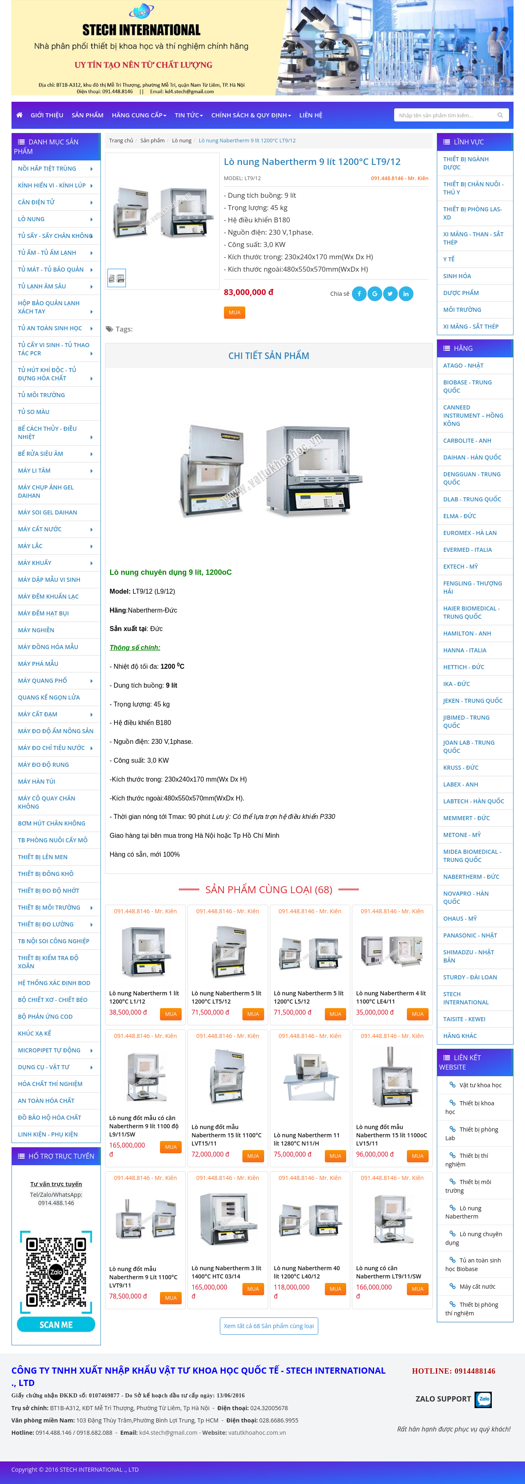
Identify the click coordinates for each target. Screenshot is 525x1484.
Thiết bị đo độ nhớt (49, 890)
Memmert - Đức (466, 818)
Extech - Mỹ (460, 566)
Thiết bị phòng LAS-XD (472, 213)
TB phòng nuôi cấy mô (53, 840)
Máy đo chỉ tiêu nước (56, 748)
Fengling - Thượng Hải (472, 587)
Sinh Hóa (457, 276)
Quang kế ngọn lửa (49, 697)
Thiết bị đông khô (46, 874)
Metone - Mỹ (462, 835)
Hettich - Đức (463, 667)
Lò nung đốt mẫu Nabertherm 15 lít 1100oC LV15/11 (391, 1135)
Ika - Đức (456, 684)
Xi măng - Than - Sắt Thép (473, 238)
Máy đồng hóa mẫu (48, 647)
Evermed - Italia (467, 549)
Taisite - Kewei (464, 1019)
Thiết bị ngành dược (466, 163)
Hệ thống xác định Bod (54, 983)
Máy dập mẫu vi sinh (49, 579)
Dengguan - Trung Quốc (472, 478)
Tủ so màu (34, 412)
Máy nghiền (36, 630)
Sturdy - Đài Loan (470, 977)
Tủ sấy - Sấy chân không (56, 236)
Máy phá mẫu (38, 664)
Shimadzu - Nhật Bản (468, 956)
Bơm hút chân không (51, 823)
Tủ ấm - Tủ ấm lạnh (56, 252)
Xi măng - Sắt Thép (471, 326)
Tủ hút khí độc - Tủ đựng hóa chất (56, 374)
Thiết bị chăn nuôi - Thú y (473, 188)
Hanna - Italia (464, 650)
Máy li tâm (56, 470)
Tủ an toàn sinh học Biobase (473, 1264)
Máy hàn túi (36, 781)
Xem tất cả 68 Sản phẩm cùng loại (269, 1326)
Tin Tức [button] (189, 115)
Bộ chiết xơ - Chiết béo (53, 1000)
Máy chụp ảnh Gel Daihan (46, 491)
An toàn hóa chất (46, 1100)
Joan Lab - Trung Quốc (469, 747)
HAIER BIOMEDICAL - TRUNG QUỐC (471, 612)
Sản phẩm (88, 115)
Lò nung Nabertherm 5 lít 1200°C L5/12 (309, 997)
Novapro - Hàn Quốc (466, 897)
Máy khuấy (56, 563)
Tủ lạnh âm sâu (56, 286)
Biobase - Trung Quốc (467, 386)
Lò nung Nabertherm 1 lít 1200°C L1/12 (144, 997)
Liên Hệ (310, 115)
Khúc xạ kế (34, 1033)
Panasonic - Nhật (470, 935)
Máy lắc (56, 546)
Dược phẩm (461, 293)
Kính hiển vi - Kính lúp (56, 185)
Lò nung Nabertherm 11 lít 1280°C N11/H (307, 1139)
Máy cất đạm (56, 714)
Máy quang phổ (56, 680)
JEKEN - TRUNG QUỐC (473, 700)
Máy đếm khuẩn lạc (48, 596)
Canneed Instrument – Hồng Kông (473, 415)
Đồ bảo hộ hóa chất (49, 1117)
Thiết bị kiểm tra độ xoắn (48, 962)
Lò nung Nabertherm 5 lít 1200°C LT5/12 (226, 997)
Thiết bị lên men (43, 857)
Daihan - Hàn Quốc (472, 457)
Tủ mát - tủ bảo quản (56, 269)
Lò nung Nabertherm (463, 1212)
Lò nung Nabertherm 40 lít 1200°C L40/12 (307, 1272)
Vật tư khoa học (481, 1085)
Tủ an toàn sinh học (56, 328)
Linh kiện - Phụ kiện (48, 1134)
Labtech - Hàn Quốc (473, 801)
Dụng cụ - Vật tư (56, 1067)
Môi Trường (462, 309)
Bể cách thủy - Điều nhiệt (56, 433)
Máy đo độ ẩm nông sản (56, 731)
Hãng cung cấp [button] (139, 115)
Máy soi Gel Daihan (47, 512)
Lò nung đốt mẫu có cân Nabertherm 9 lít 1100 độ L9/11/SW (143, 1126)
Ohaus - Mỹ (460, 918)
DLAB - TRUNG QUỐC (472, 499)
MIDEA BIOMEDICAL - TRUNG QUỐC (472, 856)
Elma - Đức (459, 516)
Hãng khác (460, 1036)
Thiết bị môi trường (56, 907)
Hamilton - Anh (467, 633)
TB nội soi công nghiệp (53, 941)
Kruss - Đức (461, 767)
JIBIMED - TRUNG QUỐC (466, 721)
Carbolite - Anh (467, 440)
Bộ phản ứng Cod (45, 1016)
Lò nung (56, 219)
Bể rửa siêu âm (56, 453)
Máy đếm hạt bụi (43, 613)
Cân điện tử (56, 202)
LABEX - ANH (460, 784)
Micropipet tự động (56, 1050)
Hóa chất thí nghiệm (50, 1084)
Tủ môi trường (41, 395)
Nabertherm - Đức (471, 876)
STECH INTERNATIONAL (466, 998)
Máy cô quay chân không (46, 802)
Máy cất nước (56, 529)
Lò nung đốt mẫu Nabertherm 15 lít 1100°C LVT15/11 (227, 1135)
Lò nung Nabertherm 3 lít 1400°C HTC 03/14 (226, 1272)
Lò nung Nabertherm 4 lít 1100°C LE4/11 (391, 997)
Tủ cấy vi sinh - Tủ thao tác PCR (56, 349)
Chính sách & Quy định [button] (251, 115)
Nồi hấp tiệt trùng (56, 168)
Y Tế (449, 259)
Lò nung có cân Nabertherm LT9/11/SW (388, 1272)
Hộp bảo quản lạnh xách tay (56, 307)
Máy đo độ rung (43, 764)
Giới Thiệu (47, 115)
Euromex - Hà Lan (470, 533)
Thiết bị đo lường (56, 924)
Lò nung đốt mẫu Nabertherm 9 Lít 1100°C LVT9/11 (143, 1277)
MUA (234, 312)
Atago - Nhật (463, 365)
